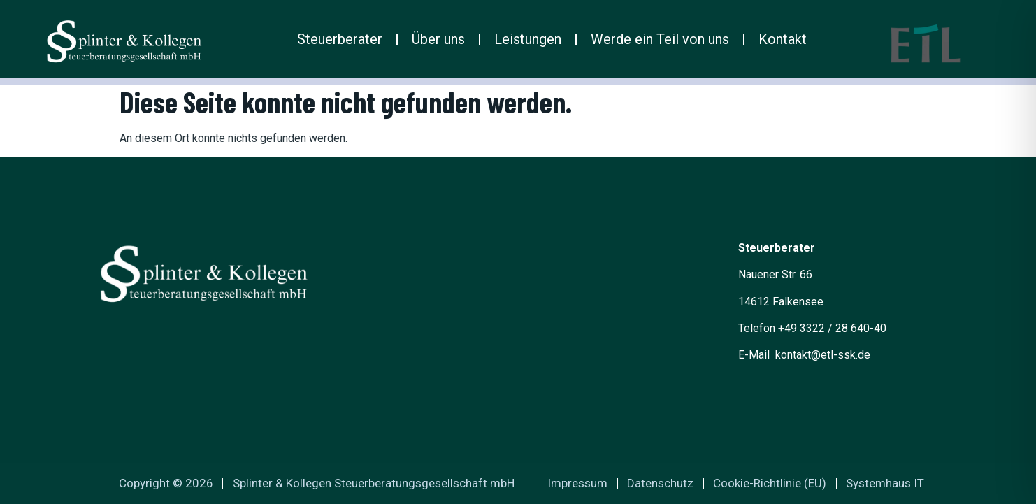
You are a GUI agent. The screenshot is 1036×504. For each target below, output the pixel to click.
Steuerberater (339, 39)
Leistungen (527, 39)
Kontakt (782, 39)
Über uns (438, 39)
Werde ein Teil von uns (660, 39)
